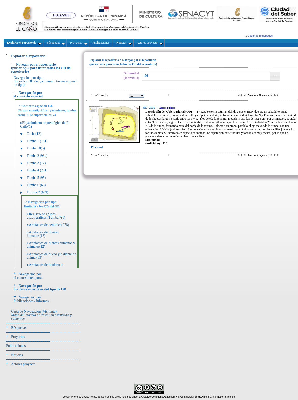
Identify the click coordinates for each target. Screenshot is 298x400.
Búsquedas (19, 328)
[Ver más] (97, 146)
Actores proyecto (23, 364)
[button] (275, 76)
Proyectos (18, 337)
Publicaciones (16, 346)
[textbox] (206, 76)
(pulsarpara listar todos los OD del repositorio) (41, 68)
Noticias (17, 355)
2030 (149, 107)
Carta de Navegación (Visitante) (41, 315)
